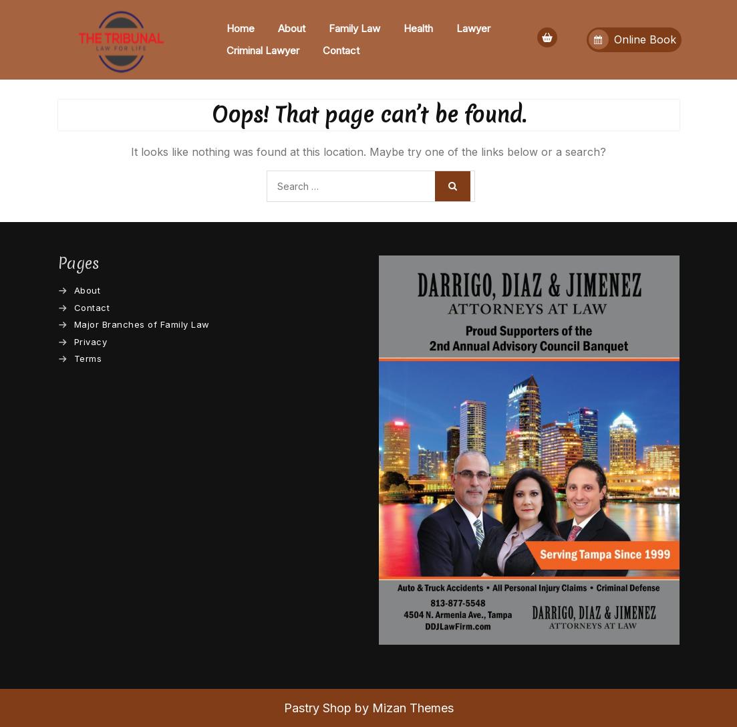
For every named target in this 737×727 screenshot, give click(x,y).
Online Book (632, 39)
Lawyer (473, 28)
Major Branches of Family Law (142, 324)
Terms (88, 358)
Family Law (354, 28)
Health (418, 28)
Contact (341, 50)
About (291, 28)
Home (241, 28)
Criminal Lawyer (263, 50)
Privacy (91, 341)
